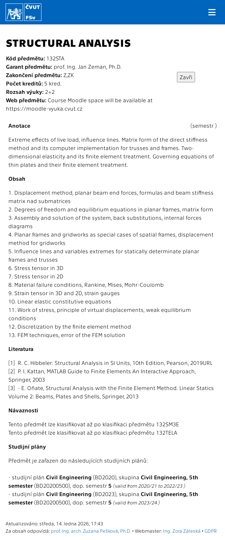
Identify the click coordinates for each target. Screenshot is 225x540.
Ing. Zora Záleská (182, 530)
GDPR (210, 530)
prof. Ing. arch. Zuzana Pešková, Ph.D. (91, 530)
